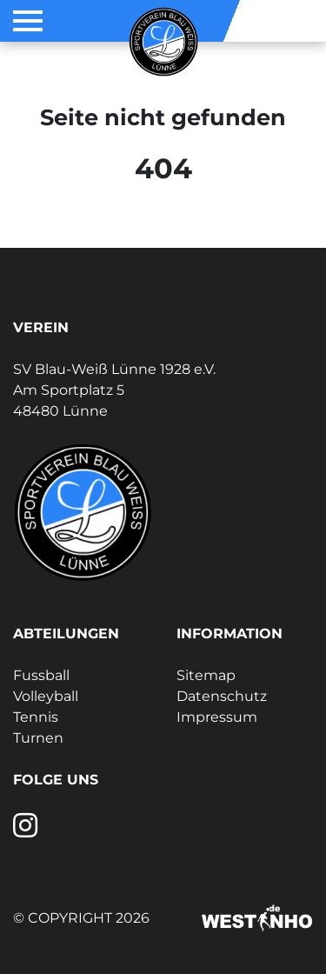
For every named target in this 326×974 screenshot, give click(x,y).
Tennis (35, 717)
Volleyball (45, 696)
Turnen (38, 738)
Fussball (41, 675)
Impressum (216, 717)
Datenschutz (221, 696)
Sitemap (206, 675)
